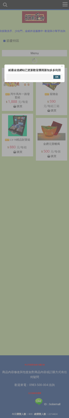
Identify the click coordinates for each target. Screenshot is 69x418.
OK (57, 77)
